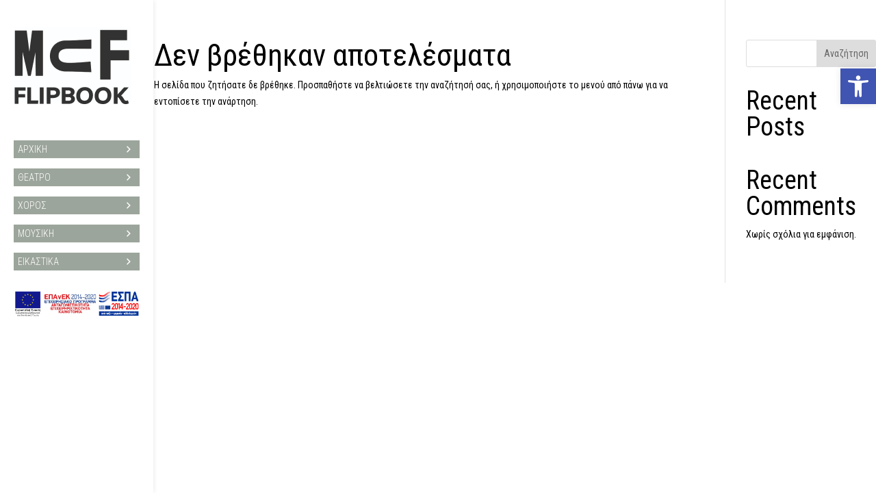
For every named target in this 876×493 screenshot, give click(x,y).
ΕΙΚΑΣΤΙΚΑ (77, 255)
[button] (858, 86)
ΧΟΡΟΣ (77, 198)
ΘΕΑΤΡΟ (77, 170)
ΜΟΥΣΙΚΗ (77, 226)
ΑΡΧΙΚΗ (77, 142)
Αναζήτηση (846, 53)
